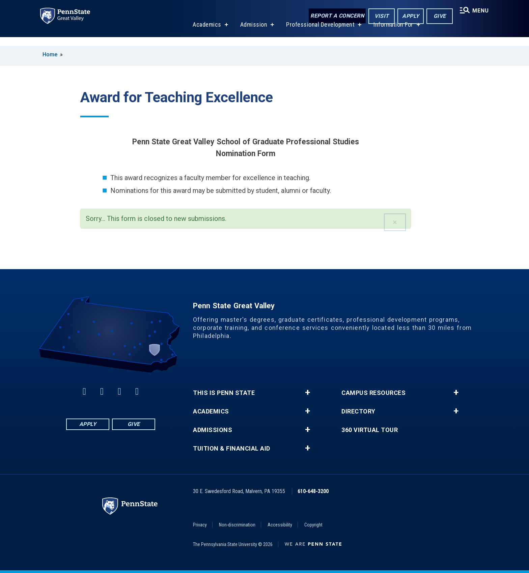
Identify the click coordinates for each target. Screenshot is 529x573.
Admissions (212, 430)
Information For (391, 33)
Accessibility (280, 524)
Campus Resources (373, 393)
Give (436, 16)
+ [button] (307, 392)
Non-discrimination (237, 524)
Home (50, 54)
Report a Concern (334, 16)
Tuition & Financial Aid (231, 448)
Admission (251, 33)
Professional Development (318, 33)
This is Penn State (224, 393)
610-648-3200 (313, 491)
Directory (358, 411)
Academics (205, 33)
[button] (395, 222)
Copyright (313, 524)
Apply (407, 16)
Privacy (200, 524)
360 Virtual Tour (369, 430)
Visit (378, 16)
